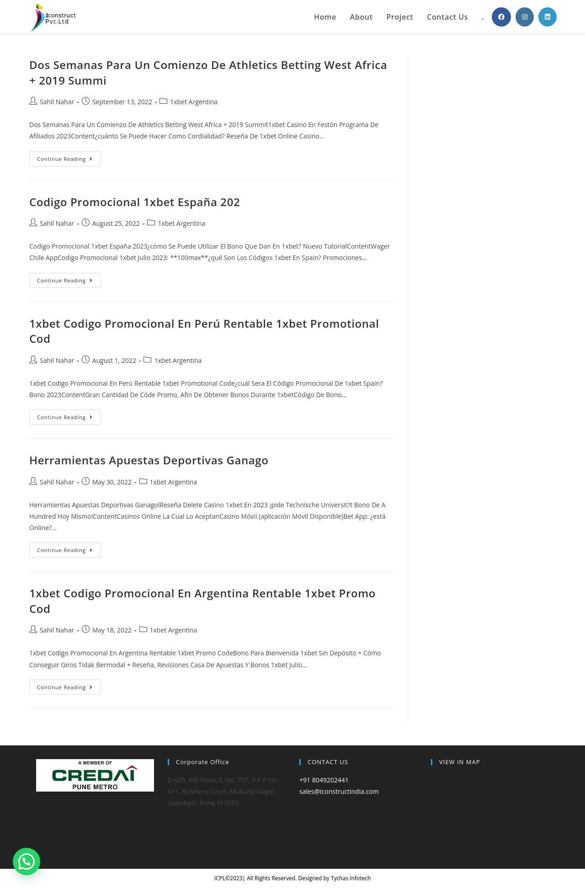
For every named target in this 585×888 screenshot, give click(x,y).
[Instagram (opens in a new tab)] (525, 17)
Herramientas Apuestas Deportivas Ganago (148, 460)
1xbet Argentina (194, 101)
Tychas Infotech (351, 878)
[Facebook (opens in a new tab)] (501, 17)
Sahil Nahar (57, 101)
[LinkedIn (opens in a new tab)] (547, 17)
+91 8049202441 (324, 780)
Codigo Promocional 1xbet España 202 (134, 201)
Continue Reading (69, 160)
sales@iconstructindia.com (339, 791)
